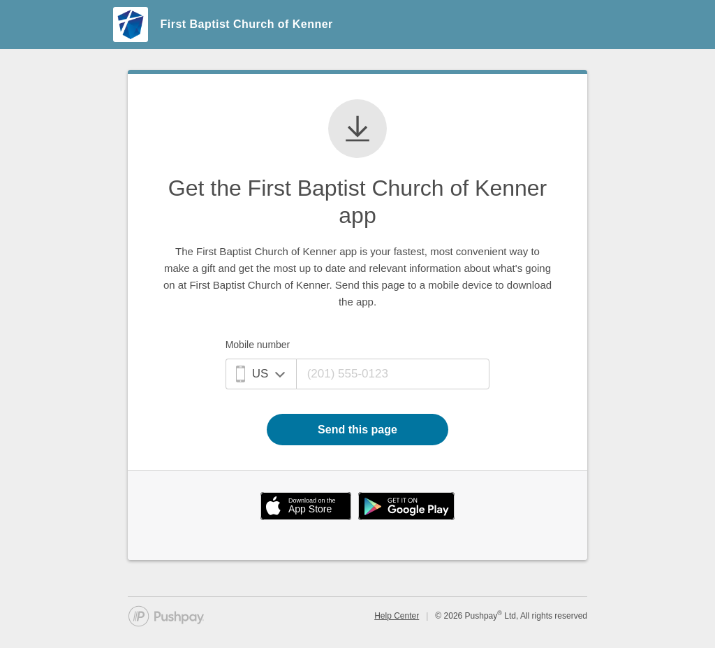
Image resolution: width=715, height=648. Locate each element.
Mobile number (258, 344)
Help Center (396, 616)
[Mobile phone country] (261, 374)
